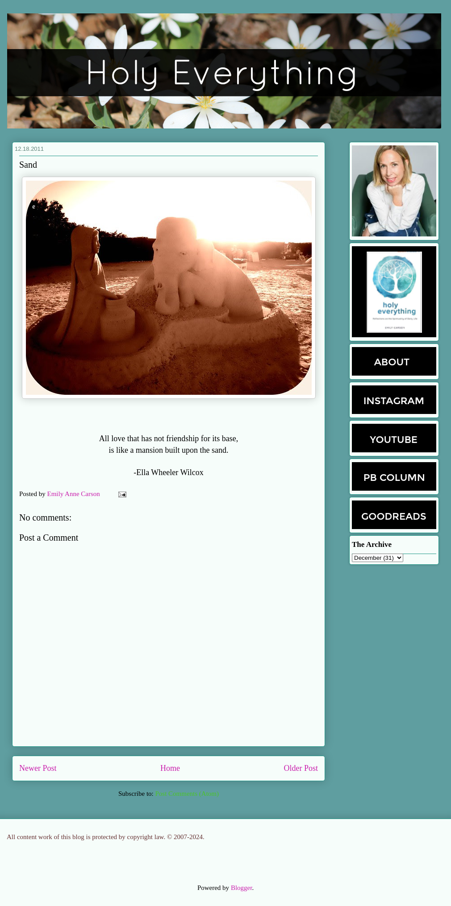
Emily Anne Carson (74, 493)
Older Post (301, 768)
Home (170, 768)
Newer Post (38, 768)
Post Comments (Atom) (187, 793)
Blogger (241, 887)
